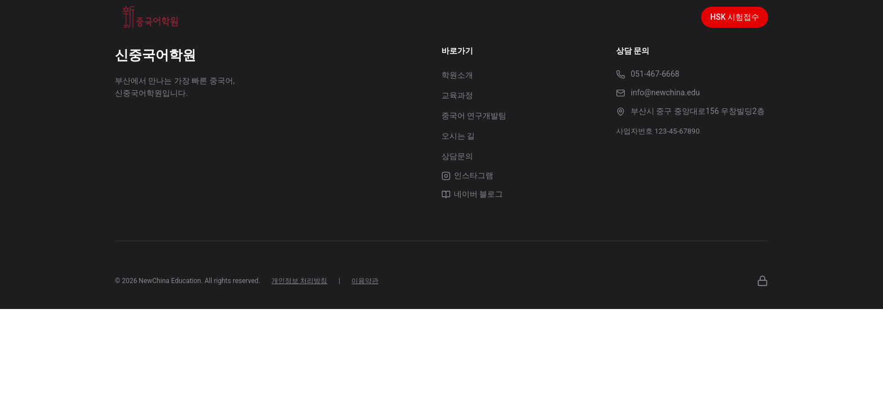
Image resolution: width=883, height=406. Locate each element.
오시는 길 (458, 135)
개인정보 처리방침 (299, 281)
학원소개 (457, 75)
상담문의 (457, 156)
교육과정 (457, 95)
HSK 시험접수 (734, 16)
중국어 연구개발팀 (474, 115)
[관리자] (762, 280)
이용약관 (364, 281)
